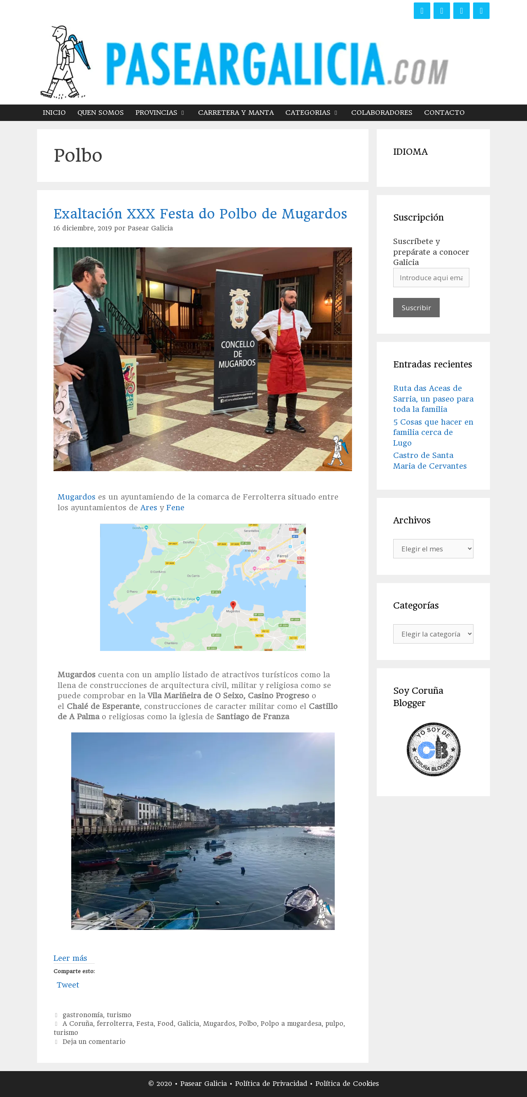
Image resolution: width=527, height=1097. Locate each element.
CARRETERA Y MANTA (236, 112)
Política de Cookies (347, 1084)
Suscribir (416, 307)
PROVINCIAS (163, 113)
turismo (119, 1015)
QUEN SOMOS (100, 112)
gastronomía (83, 1015)
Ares (148, 507)
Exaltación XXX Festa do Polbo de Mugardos (200, 214)
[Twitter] (442, 10)
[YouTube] (481, 10)
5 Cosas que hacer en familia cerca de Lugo (433, 432)
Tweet (68, 984)
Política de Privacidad (272, 1084)
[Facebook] (422, 10)
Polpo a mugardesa (291, 1023)
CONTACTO (444, 112)
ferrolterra (115, 1023)
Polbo (248, 1023)
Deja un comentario (94, 1042)
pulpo (334, 1023)
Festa (145, 1023)
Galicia (188, 1023)
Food (165, 1023)
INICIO (54, 112)
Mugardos (77, 497)
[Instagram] (461, 10)
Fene (175, 507)
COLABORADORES (382, 112)
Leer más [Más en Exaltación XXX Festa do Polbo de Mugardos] (70, 958)
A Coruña (78, 1023)
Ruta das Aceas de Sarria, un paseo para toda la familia (433, 399)
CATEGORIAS (315, 113)
